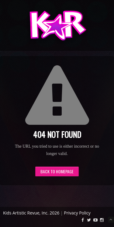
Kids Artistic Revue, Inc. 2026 (31, 213)
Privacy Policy (77, 213)
